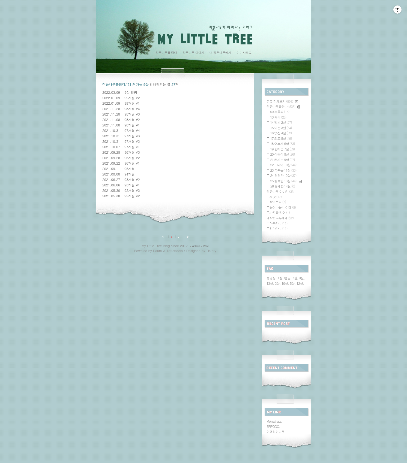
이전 (164, 237)
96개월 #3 (132, 152)
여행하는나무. (276, 431)
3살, (302, 278)
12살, (300, 283)
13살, (270, 283)
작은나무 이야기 (193, 52)
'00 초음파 (279, 111)
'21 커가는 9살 (282, 159)
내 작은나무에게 (220, 52)
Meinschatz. (274, 421)
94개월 (129, 174)
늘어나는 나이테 (283, 207)
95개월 (129, 168)
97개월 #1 (132, 146)
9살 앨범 (130, 92)
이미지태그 (244, 52)
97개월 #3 (132, 136)
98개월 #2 (132, 119)
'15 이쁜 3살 (281, 127)
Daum (157, 250)
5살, (293, 283)
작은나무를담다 (283, 106)
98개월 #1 (132, 125)
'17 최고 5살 (281, 138)
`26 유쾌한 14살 (282, 186)
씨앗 (276, 196)
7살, (295, 278)
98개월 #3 (132, 114)
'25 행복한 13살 (286, 180)
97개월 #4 (132, 130)
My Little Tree (203, 39)
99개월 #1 (132, 103)
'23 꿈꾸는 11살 (283, 170)
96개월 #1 (132, 163)
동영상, (272, 278)
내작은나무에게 (280, 218)
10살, (285, 283)
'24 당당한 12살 (283, 175)
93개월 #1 (132, 185)
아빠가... (279, 223)
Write (205, 246)
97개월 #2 (132, 141)
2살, (278, 283)
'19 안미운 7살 (282, 149)
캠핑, (287, 278)
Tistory (211, 250)
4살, (280, 278)
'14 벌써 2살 (281, 122)
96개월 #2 (132, 157)
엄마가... (279, 228)
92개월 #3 (132, 190)
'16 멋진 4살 (281, 133)
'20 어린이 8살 (282, 154)
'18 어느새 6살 (282, 143)
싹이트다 (278, 201)
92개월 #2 (132, 195)
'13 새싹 (278, 117)
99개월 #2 (132, 97)
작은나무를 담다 (166, 52)
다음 (186, 237)
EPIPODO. (273, 426)
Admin (196, 246)
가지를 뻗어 (280, 212)
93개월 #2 (132, 179)
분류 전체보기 (282, 101)
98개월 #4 (132, 108)
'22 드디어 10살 (283, 164)
